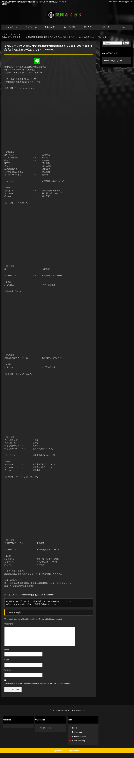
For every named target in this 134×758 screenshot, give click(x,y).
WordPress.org (78, 741)
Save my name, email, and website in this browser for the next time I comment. (37, 683)
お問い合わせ (107, 27)
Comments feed (79, 736)
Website (7, 670)
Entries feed (77, 732)
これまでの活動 (69, 27)
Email (7, 660)
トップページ (11, 27)
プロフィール (31, 27)
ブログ (124, 27)
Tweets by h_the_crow (112, 60)
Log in (74, 728)
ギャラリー (89, 27)
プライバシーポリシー (58, 710)
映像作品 (33, 595)
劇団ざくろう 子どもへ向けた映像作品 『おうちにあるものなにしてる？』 (39, 601)
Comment (9, 624)
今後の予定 (49, 27)
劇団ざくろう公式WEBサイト (64, 20)
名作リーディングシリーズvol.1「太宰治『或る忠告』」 (31, 604)
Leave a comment (45, 595)
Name (7, 649)
